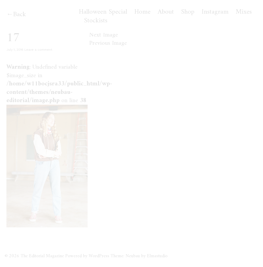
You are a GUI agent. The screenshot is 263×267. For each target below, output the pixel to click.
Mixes (244, 12)
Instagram (215, 12)
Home (142, 12)
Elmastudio (157, 256)
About (166, 12)
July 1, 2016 (14, 49)
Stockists (95, 20)
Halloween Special (103, 12)
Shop (187, 12)
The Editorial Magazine (42, 256)
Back (19, 14)
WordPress (99, 256)
